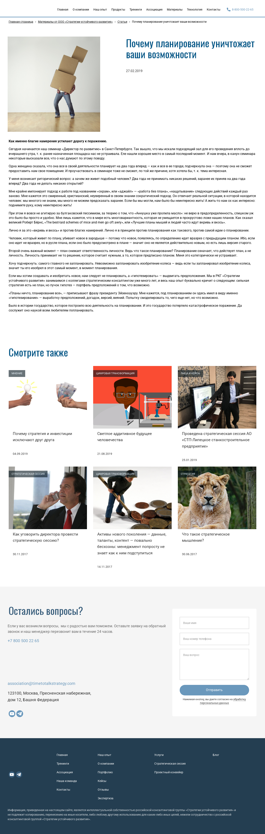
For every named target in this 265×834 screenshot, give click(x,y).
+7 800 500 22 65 (23, 640)
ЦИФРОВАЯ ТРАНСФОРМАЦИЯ (115, 373)
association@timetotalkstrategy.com (41, 683)
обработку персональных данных (223, 701)
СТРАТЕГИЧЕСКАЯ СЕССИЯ (28, 473)
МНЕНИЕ (17, 373)
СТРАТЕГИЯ (188, 473)
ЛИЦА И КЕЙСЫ (190, 373)
